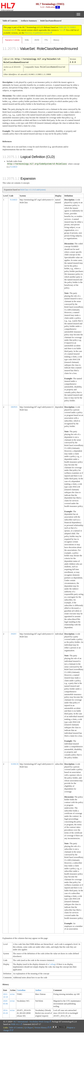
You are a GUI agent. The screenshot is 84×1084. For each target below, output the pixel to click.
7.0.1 (61, 30)
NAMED (13, 166)
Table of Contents (16, 1027)
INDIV (14, 633)
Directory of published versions (37, 33)
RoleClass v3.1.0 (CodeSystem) (33, 189)
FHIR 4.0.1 (15, 1024)
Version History (41, 1027)
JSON (36, 40)
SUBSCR (15, 764)
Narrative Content (12, 40)
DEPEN (14, 407)
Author (38, 990)
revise (12, 994)
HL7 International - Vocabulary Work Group (31, 1021)
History (56, 40)
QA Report (28, 1027)
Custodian (21, 990)
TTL (46, 40)
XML (27, 40)
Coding (52, 964)
